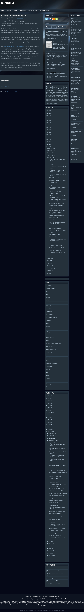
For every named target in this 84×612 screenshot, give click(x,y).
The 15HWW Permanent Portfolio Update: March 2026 (76, 52)
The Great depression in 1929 (56, 247)
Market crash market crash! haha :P (58, 226)
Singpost (55, 100)
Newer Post (3, 72)
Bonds (61, 93)
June (48, 258)
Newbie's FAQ (23, 10)
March (49, 265)
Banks (48, 95)
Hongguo (59, 95)
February (49, 268)
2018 (47, 120)
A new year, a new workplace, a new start (75, 71)
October (49, 153)
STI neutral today (53, 182)
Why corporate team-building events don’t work (76, 151)
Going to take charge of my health (57, 180)
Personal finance (52, 89)
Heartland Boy (75, 88)
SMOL (73, 106)
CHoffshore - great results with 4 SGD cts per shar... (57, 223)
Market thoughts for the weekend (57, 243)
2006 (47, 273)
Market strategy (63, 89)
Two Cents (74, 38)
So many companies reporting (56, 215)
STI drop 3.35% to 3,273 (55, 212)
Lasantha (40, 610)
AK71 (72, 59)
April (48, 263)
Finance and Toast (76, 131)
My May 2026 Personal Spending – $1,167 (76, 21)
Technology (53, 95)
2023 (47, 110)
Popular (48, 27)
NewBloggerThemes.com (58, 610)
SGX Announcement (33, 10)
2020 (47, 115)
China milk (49, 99)
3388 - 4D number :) (54, 177)
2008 (47, 144)
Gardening (48, 101)
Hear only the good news (55, 191)
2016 (47, 125)
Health (66, 100)
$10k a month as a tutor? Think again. (56, 63)
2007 (47, 146)
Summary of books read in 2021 (76, 158)
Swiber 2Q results (53, 220)
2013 (47, 132)
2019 (47, 118)
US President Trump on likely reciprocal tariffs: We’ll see (76, 82)
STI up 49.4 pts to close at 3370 (57, 185)
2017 (47, 122)
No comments (20, 18)
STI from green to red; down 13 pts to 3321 (15, 15)
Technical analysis (63, 92)
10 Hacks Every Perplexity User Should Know (75, 42)
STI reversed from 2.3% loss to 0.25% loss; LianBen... (56, 171)
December (50, 148)
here (7, 48)
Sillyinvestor (74, 68)
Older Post (40, 72)
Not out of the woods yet (55, 250)
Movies (50, 97)
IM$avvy (65, 93)
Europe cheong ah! (53, 217)
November (50, 150)
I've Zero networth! (51, 53)
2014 (47, 130)
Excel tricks (61, 100)
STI (47, 97)
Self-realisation (54, 87)
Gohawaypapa (75, 148)
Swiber (47, 103)
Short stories (55, 93)
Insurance (56, 96)
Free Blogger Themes (47, 610)
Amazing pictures (63, 96)
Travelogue (54, 103)
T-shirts (50, 103)
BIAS (65, 87)
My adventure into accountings (60, 97)
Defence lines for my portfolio (56, 205)
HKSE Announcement (45, 10)
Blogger (57, 596)
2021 (47, 113)
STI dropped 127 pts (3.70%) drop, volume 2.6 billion (57, 240)
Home (21, 72)
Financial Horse (75, 28)
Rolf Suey (74, 96)
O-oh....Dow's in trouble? (55, 228)
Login (2, 10)
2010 (47, 139)
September (50, 155)
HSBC (51, 101)
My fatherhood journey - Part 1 (54, 72)
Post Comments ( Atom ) (13, 91)
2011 (47, 137)
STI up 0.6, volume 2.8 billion (56, 245)
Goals (15, 10)
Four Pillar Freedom (74, 140)
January (49, 270)
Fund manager (50, 96)
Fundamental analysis (55, 90)
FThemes (27, 610)
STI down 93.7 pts (53, 193)
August (49, 157)
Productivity (65, 95)
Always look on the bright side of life (58, 208)
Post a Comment (5, 86)
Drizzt (72, 18)
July (48, 256)
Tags (54, 27)
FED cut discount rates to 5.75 (56, 203)
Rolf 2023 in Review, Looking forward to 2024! (76, 99)
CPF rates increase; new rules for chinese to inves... (57, 196)
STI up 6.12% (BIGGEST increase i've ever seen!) (57, 200)
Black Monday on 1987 (54, 234)
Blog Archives (61, 27)
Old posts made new (58, 99)
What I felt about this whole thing (57, 210)
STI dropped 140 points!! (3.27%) (57, 252)
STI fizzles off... (52, 237)
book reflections (50, 303)
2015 (47, 127)
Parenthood (49, 93)
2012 (47, 134)
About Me (9, 10)
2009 (47, 141)
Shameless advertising (58, 101)
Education (55, 92)
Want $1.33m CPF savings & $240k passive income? (75, 62)
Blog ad (66, 99)
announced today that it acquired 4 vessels (14, 46)
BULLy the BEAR (7, 3)
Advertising (65, 101)
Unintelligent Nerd (76, 123)
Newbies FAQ (49, 100)
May (48, 260)
